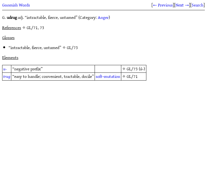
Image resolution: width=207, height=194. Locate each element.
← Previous (163, 5)
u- (5, 68)
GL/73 (72, 47)
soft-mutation (108, 76)
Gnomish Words (16, 5)
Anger (103, 17)
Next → (182, 5)
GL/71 (132, 76)
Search (197, 5)
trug (6, 76)
